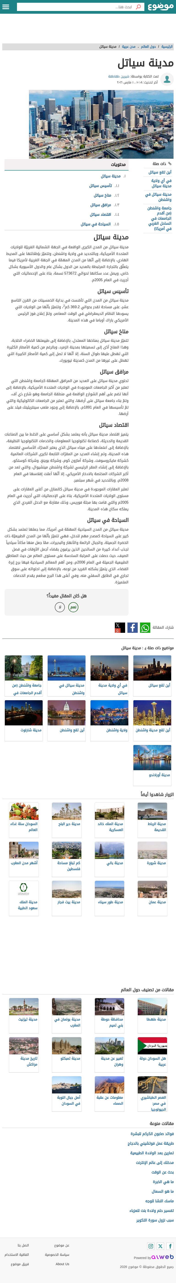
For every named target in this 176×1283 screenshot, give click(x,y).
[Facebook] (170, 1246)
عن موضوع (61, 1245)
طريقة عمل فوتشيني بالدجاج (151, 1143)
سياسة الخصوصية (57, 1255)
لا (60, 607)
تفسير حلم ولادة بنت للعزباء (151, 1210)
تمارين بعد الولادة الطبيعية (152, 1153)
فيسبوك (132, 628)
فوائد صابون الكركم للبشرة (152, 1133)
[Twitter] (160, 1246)
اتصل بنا (23, 1245)
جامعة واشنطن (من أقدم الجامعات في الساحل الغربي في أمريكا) (159, 218)
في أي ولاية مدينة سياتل (161, 183)
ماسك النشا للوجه (159, 1201)
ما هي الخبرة (163, 1181)
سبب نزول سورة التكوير (155, 1220)
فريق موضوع (20, 1264)
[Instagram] (150, 1246)
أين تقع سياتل (159, 172)
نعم (73, 607)
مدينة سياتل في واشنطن (158, 197)
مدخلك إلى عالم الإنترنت (155, 1162)
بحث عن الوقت (162, 1172)
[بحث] (138, 7)
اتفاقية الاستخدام (17, 1255)
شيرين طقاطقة (118, 76)
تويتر (120, 628)
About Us (62, 1264)
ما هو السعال (163, 1191)
